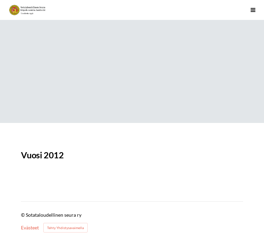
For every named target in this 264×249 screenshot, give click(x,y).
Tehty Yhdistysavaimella (65, 228)
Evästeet (30, 227)
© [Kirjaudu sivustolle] (23, 215)
